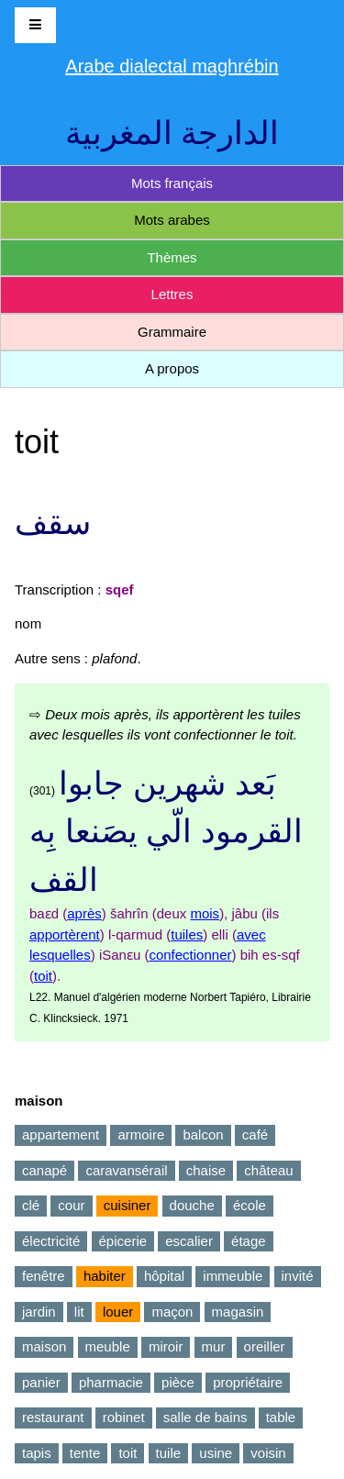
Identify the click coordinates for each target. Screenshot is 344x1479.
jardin (39, 1311)
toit (43, 976)
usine (215, 1453)
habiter (104, 1276)
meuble (107, 1346)
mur (214, 1346)
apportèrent (64, 934)
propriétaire (248, 1382)
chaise (206, 1170)
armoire (140, 1134)
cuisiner (127, 1205)
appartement (60, 1134)
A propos (172, 368)
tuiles (187, 934)
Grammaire (172, 331)
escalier (189, 1241)
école (249, 1205)
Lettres (172, 294)
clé (30, 1205)
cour (71, 1205)
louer (118, 1311)
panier (41, 1382)
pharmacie (111, 1382)
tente (85, 1453)
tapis (36, 1453)
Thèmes (171, 257)
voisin (267, 1453)
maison (44, 1346)
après (84, 913)
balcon (203, 1134)
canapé (44, 1170)
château (268, 1170)
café (255, 1134)
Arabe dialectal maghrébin (171, 66)
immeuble (232, 1276)
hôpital (164, 1276)
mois (204, 913)
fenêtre (43, 1276)
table (281, 1417)
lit (79, 1311)
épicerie (123, 1241)
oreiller (264, 1346)
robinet (124, 1417)
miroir (166, 1346)
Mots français (172, 183)
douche (192, 1205)
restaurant (53, 1417)
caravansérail (126, 1170)
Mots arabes (172, 220)
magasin (238, 1311)
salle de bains (205, 1417)
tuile (169, 1453)
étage (248, 1241)
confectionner (190, 954)
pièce (177, 1382)
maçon (172, 1311)
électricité (51, 1241)
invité (298, 1276)
